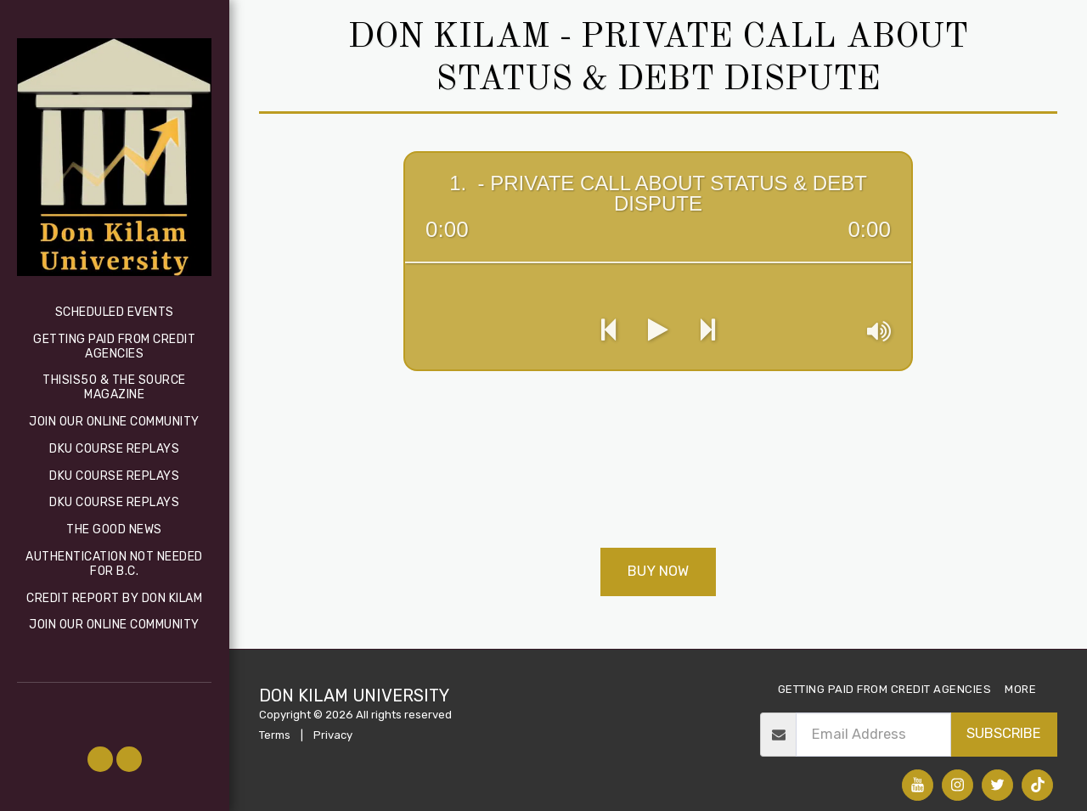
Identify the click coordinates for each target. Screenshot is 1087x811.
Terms (274, 735)
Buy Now (658, 571)
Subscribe (1003, 733)
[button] (100, 759)
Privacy (332, 735)
